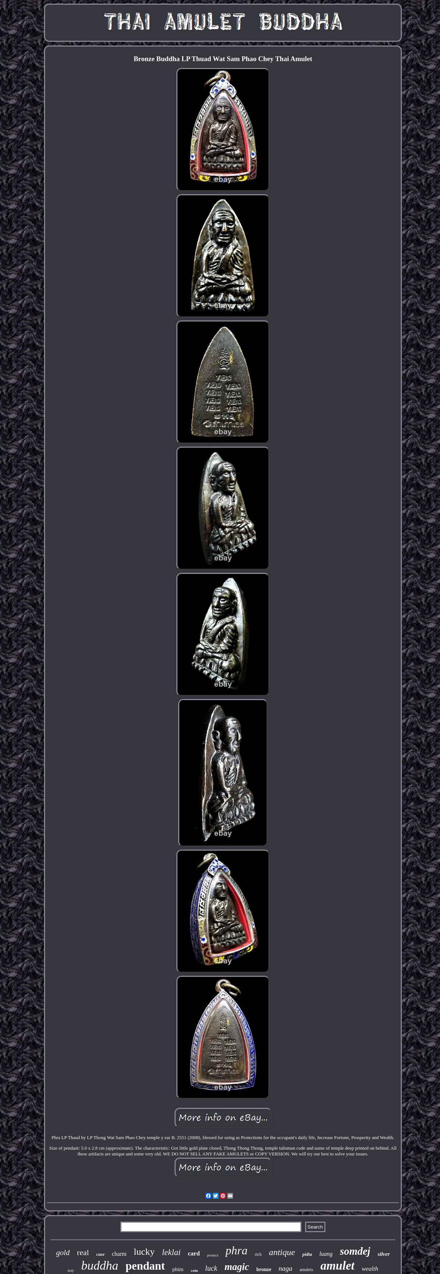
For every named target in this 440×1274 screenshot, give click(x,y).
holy (71, 1271)
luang (325, 1254)
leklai (171, 1252)
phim (178, 1269)
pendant (145, 1265)
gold (62, 1252)
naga (285, 1268)
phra (236, 1250)
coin (194, 1270)
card (194, 1253)
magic (236, 1266)
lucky (144, 1251)
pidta (307, 1254)
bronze (263, 1269)
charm (119, 1254)
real (83, 1252)
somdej (355, 1251)
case (100, 1254)
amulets (306, 1269)
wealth (370, 1268)
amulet (337, 1265)
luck (211, 1268)
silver (383, 1254)
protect (213, 1255)
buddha (99, 1265)
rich (258, 1254)
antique (282, 1252)
